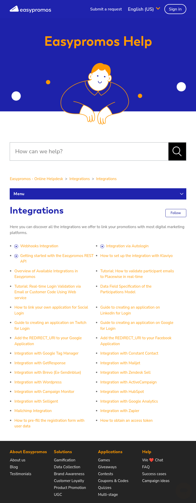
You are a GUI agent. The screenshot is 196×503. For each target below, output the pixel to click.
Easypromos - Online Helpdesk (36, 178)
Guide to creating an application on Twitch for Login (50, 325)
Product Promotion (70, 487)
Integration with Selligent (36, 401)
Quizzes (104, 487)
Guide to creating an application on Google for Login (136, 325)
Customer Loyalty (69, 480)
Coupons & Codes (113, 480)
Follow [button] (176, 213)
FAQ (146, 467)
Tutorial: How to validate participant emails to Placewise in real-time (137, 273)
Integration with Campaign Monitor (44, 391)
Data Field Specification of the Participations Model (126, 289)
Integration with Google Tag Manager (46, 353)
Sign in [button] (175, 9)
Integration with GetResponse (40, 363)
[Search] (89, 151)
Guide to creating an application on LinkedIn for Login (130, 310)
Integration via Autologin (127, 246)
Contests (105, 473)
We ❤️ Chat (152, 460)
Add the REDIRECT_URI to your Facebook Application (136, 340)
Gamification (64, 460)
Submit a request (106, 9)
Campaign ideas (155, 480)
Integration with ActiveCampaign (128, 382)
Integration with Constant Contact (129, 353)
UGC (58, 494)
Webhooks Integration (39, 246)
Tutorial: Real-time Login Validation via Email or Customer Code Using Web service (47, 292)
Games (104, 460)
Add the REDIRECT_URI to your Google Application (48, 340)
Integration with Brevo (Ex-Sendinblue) (47, 372)
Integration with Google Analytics (129, 401)
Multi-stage (108, 494)
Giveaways (107, 467)
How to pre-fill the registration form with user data (49, 423)
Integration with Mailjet (120, 363)
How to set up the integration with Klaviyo (136, 255)
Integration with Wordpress (38, 382)
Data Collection (67, 467)
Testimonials (20, 473)
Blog (14, 467)
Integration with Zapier (119, 410)
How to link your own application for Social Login (51, 310)
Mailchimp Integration (33, 410)
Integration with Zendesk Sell (125, 372)
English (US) (141, 9)
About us (17, 460)
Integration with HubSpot (122, 391)
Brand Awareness (69, 473)
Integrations (79, 178)
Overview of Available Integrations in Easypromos (46, 273)
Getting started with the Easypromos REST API (57, 258)
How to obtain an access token (126, 420)
